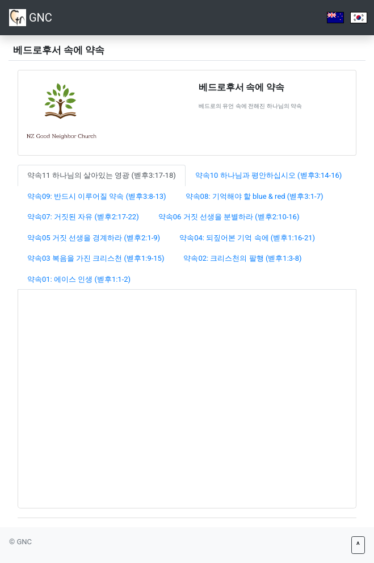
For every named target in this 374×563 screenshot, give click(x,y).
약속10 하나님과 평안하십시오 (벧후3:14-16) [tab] (268, 175)
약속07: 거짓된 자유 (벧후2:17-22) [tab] (83, 216)
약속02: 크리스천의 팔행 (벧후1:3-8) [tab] (242, 258)
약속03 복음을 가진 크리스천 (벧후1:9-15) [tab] (95, 258)
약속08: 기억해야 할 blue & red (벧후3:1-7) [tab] (254, 196)
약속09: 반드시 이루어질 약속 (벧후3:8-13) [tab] (96, 196)
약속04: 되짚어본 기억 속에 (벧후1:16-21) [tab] (247, 237)
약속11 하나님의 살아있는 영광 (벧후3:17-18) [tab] (101, 175)
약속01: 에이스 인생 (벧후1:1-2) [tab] (79, 279)
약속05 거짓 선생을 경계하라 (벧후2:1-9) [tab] (93, 237)
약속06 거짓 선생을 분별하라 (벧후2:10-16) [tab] (229, 216)
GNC (30, 17)
